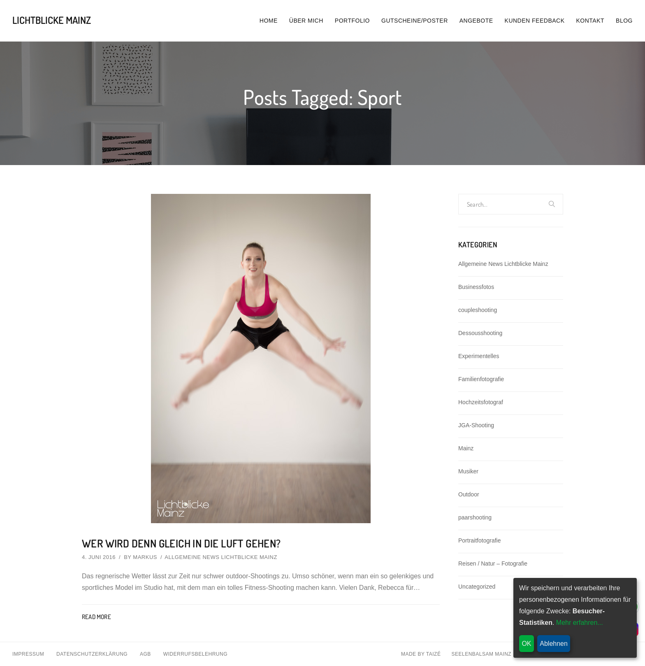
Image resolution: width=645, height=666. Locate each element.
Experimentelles (478, 356)
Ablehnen (554, 643)
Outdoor (468, 494)
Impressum (28, 654)
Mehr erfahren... (579, 622)
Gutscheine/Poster (414, 20)
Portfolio (352, 20)
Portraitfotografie (479, 540)
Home (269, 20)
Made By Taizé (421, 654)
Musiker (468, 471)
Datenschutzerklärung (92, 654)
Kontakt (590, 20)
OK (526, 643)
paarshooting (475, 517)
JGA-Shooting (476, 425)
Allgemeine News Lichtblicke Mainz (221, 557)
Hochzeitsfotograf (480, 402)
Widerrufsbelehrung (195, 654)
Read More (96, 617)
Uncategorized (476, 586)
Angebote (476, 20)
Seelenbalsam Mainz (481, 654)
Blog (624, 20)
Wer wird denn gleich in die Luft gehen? (181, 543)
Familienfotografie (481, 379)
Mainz (465, 448)
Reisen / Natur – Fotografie (492, 563)
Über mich (306, 20)
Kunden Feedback (535, 20)
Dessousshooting (480, 333)
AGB (145, 654)
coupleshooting (477, 310)
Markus (145, 557)
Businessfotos (476, 287)
